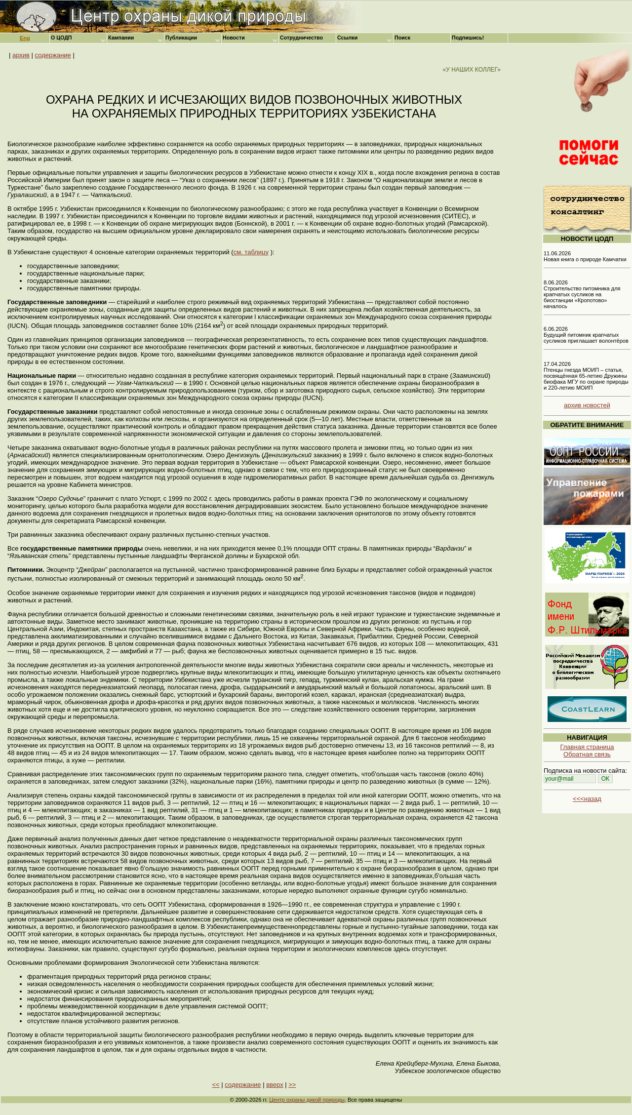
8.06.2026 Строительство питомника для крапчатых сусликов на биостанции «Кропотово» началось (582, 294)
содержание (53, 55)
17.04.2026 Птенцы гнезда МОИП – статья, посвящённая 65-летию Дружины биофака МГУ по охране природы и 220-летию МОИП (586, 376)
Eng (25, 38)
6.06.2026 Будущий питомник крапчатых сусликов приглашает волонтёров (586, 335)
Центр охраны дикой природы (307, 1100)
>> (292, 1084)
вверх (274, 1084)
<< (216, 1084)
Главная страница (587, 747)
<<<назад (587, 798)
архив (21, 55)
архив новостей (587, 405)
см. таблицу (251, 252)
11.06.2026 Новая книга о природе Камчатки (585, 256)
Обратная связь (587, 754)
